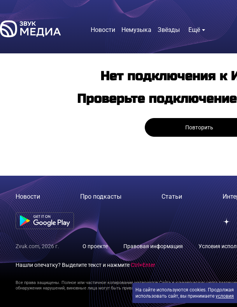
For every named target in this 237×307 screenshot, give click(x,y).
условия (225, 296)
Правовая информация (153, 246)
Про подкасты (100, 196)
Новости (28, 196)
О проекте (95, 246)
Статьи (172, 196)
